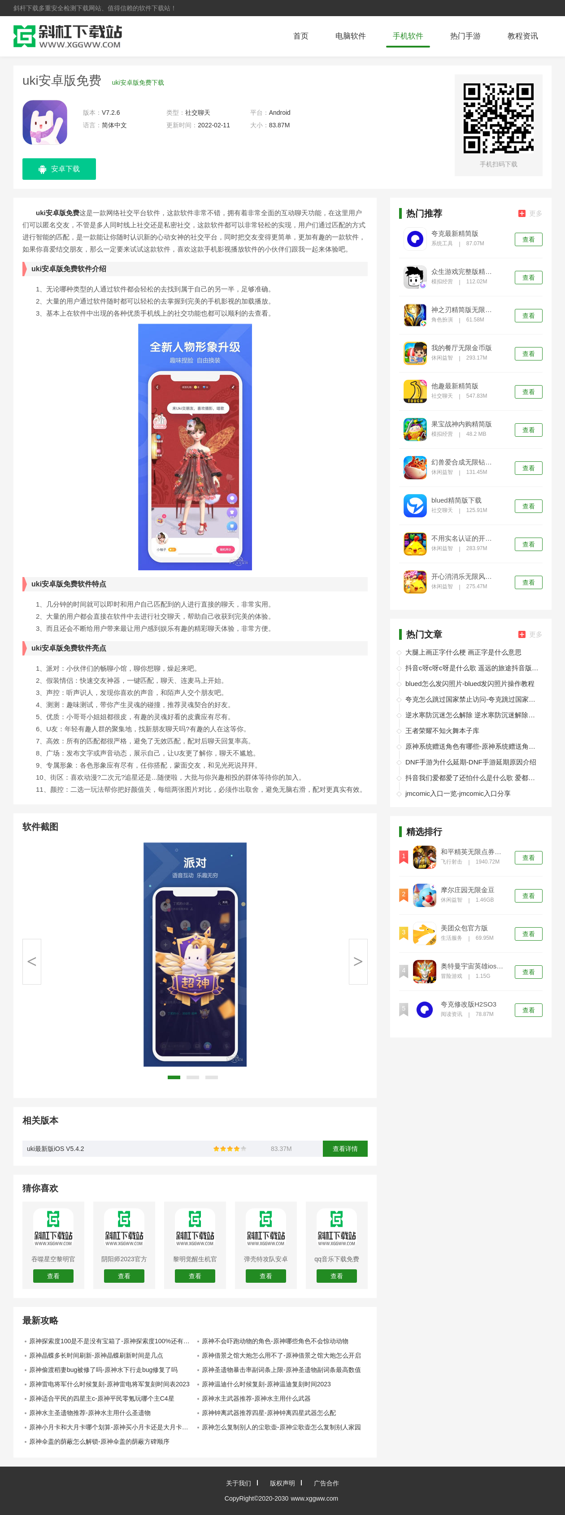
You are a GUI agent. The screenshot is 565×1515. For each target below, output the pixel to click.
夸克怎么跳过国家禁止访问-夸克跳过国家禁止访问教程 (472, 699)
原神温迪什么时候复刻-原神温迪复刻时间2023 (266, 1384)
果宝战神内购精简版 (461, 424)
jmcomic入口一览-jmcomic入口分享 (458, 793)
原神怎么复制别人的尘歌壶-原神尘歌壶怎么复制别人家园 (281, 1427)
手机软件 (408, 36)
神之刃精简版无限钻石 (464, 309)
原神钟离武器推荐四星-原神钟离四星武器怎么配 (269, 1412)
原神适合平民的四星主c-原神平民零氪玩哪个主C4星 (101, 1398)
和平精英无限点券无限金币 (474, 851)
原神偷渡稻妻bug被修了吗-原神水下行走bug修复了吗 (103, 1369)
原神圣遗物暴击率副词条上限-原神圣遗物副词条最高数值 (281, 1369)
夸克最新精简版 (454, 233)
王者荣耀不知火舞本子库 (442, 730)
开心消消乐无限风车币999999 (464, 576)
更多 (530, 213)
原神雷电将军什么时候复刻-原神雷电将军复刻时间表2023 (109, 1384)
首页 (301, 36)
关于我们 (238, 1483)
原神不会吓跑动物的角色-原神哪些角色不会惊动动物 (275, 1341)
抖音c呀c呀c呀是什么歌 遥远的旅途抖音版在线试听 (472, 668)
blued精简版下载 (456, 500)
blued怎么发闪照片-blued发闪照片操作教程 (470, 683)
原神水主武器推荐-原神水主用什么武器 (256, 1398)
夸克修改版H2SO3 (468, 1004)
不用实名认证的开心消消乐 (464, 538)
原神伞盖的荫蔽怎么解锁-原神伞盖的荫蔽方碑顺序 (99, 1441)
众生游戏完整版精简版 (464, 271)
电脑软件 (350, 36)
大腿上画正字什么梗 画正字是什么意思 (463, 652)
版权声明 (282, 1483)
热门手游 (465, 36)
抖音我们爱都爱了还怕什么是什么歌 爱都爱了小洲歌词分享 (472, 777)
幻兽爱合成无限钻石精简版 (464, 462)
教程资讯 (523, 36)
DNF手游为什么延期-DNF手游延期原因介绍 (470, 762)
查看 (528, 239)
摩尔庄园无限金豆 (468, 890)
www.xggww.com (314, 1498)
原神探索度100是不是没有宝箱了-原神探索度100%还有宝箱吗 (112, 1341)
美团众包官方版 (464, 928)
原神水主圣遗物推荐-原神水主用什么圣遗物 (90, 1412)
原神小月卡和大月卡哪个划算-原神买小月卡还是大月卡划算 (112, 1427)
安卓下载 (59, 169)
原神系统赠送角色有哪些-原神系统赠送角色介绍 (472, 746)
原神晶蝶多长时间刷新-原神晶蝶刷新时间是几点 (96, 1355)
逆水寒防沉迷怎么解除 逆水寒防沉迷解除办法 (472, 715)
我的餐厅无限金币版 (461, 348)
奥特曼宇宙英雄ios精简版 (474, 966)
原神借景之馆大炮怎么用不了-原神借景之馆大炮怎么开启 (281, 1355)
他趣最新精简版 (454, 386)
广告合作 (326, 1483)
